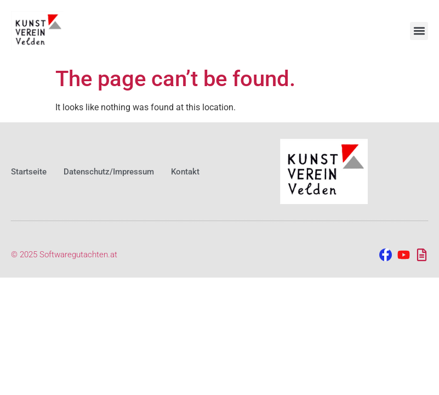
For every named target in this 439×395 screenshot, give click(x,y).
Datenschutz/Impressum (109, 172)
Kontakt (185, 172)
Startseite (29, 172)
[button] (419, 31)
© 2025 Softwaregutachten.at (64, 254)
